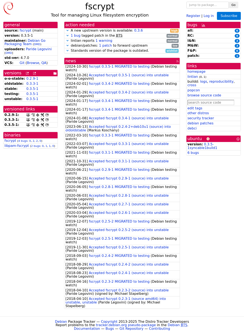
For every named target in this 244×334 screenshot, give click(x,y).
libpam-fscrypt (16, 146)
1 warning (103, 41)
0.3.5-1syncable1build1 (202, 146)
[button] (67, 30)
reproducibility (221, 81)
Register (193, 16)
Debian (61, 322)
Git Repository (131, 329)
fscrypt (25, 30)
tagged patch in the (122, 36)
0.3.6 (138, 30)
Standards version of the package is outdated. (122, 51)
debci (192, 128)
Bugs (110, 329)
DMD (37, 44)
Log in (209, 16)
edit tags (194, 108)
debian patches (200, 123)
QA (43, 63)
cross (191, 85)
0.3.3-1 (32, 84)
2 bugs (35, 146)
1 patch (105, 45)
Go (234, 5)
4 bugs (22, 140)
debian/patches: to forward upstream (122, 45)
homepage (196, 72)
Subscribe (229, 16)
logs (203, 81)
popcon (193, 90)
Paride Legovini (39, 49)
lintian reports (122, 41)
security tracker (200, 118)
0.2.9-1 (32, 79)
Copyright (109, 322)
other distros (198, 113)
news (70, 60)
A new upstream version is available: (122, 30)
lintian (192, 77)
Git (22, 63)
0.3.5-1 (32, 89)
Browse (33, 63)
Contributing (159, 329)
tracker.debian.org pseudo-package (126, 325)
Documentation (87, 329)
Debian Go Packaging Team (24, 42)
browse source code (204, 95)
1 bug (75, 35)
